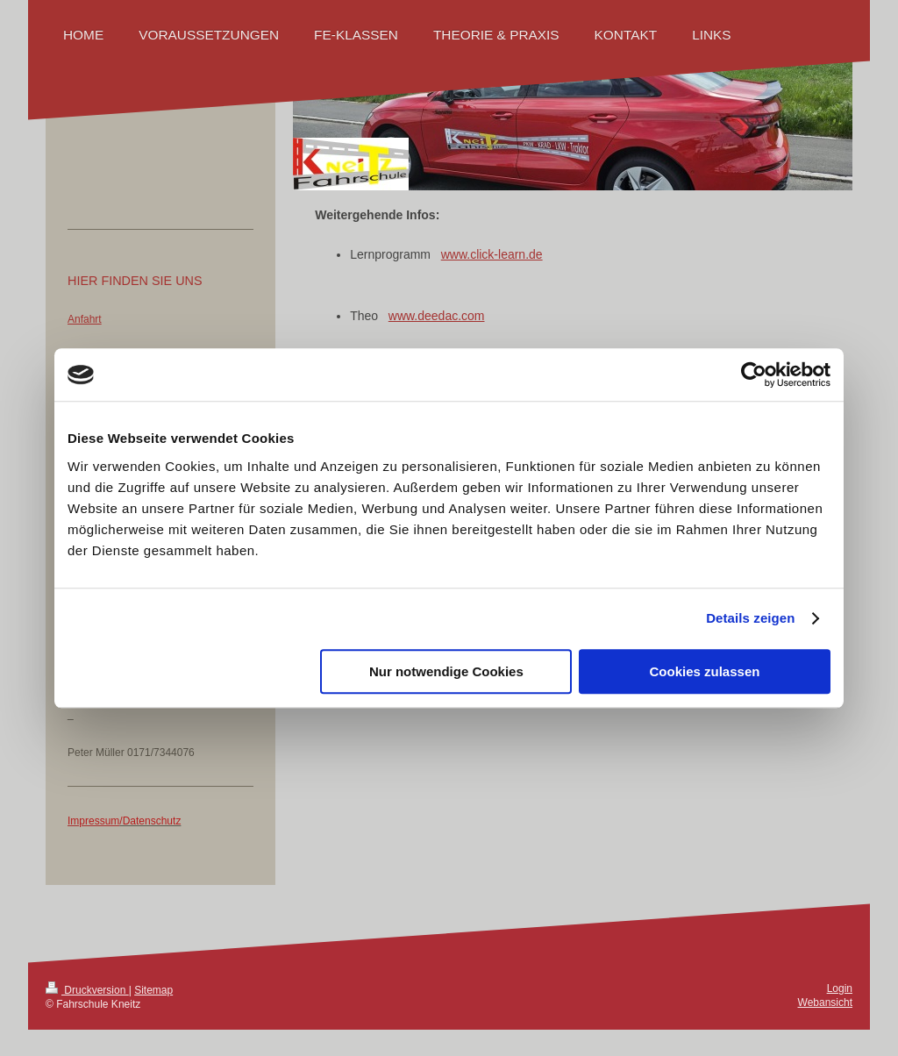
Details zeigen (750, 617)
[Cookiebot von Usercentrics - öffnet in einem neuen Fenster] (753, 374)
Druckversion (87, 990)
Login (839, 988)
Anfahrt (85, 319)
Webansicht (825, 1002)
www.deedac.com (436, 316)
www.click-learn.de (492, 254)
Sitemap (153, 990)
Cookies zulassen (705, 671)
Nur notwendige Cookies (446, 671)
